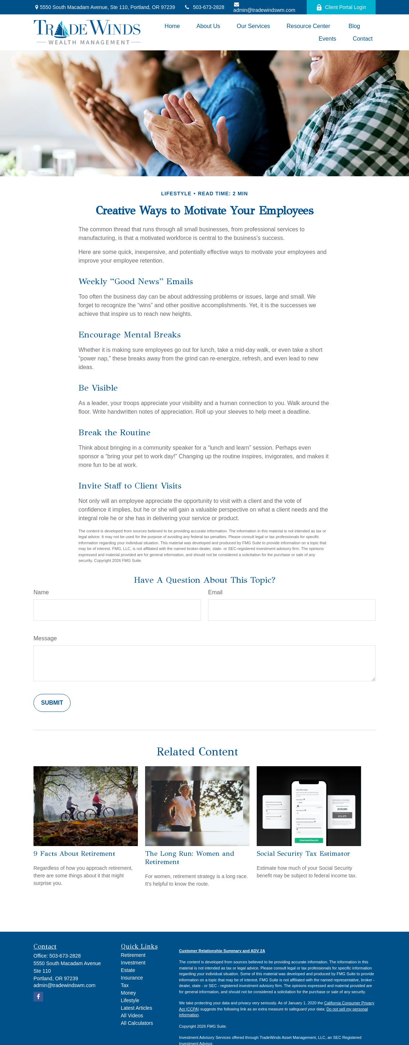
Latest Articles (136, 1008)
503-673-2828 (204, 7)
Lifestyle (130, 1000)
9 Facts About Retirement (74, 853)
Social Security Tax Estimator (303, 853)
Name (41, 592)
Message (45, 638)
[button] (172, 26)
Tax (125, 985)
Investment (133, 963)
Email (215, 592)
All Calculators (137, 1023)
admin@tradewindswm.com (264, 7)
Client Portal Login (341, 7)
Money (128, 993)
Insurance (132, 978)
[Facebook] (38, 996)
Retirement (133, 955)
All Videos (132, 1015)
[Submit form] (52, 703)
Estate (128, 970)
